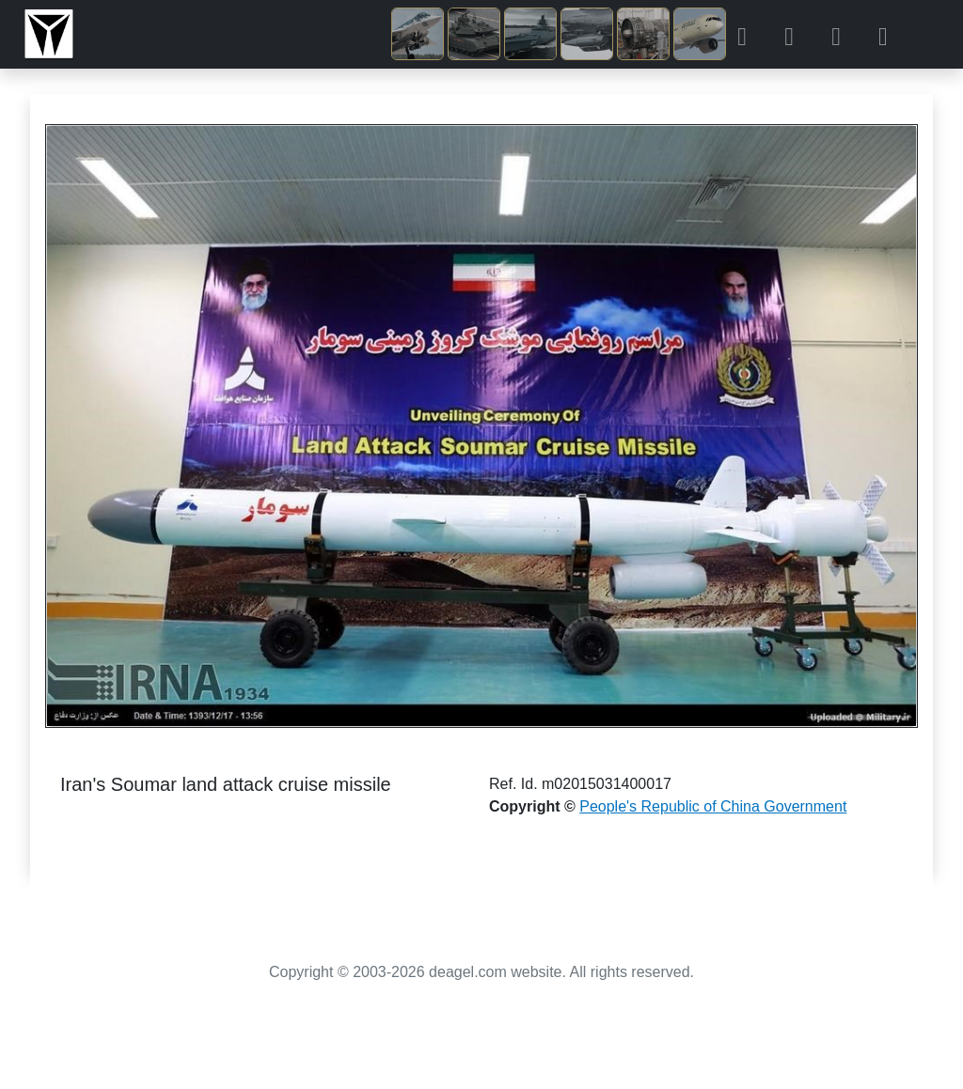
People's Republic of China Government (712, 806)
